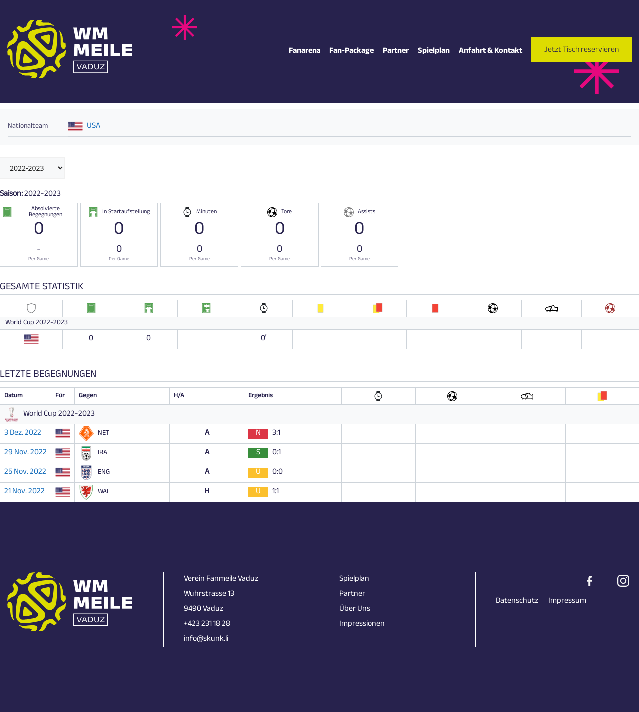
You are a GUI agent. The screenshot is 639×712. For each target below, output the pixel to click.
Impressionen (362, 624)
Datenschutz (517, 601)
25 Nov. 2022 (25, 473)
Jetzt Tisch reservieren (581, 50)
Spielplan (434, 51)
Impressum (567, 601)
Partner (396, 51)
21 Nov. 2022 (24, 492)
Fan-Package (351, 51)
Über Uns (354, 609)
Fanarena (304, 51)
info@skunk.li (206, 639)
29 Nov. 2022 (25, 453)
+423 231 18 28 (207, 624)
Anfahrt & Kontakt (490, 51)
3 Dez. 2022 (22, 434)
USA (93, 127)
